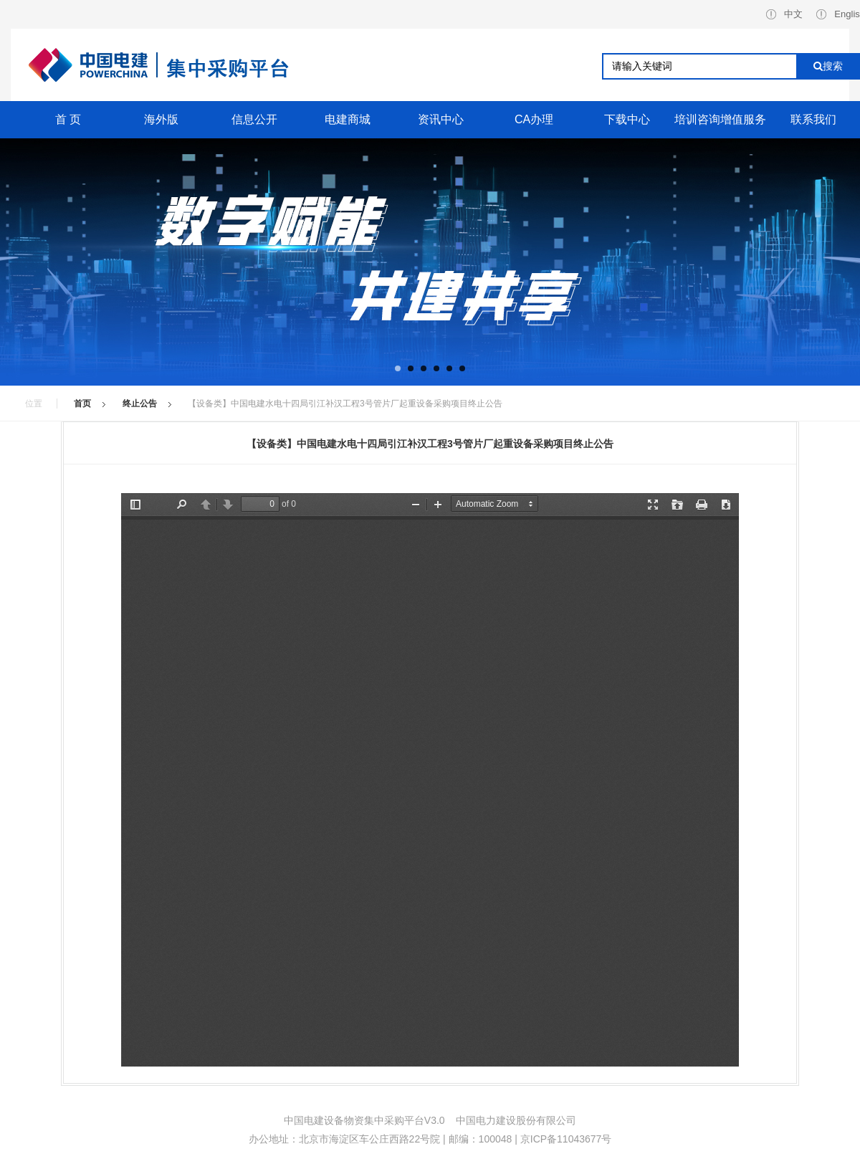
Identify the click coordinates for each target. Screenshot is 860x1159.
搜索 (828, 66)
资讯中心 (441, 119)
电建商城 (348, 119)
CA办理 (534, 119)
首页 (82, 404)
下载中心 (627, 119)
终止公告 (140, 404)
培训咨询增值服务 (720, 119)
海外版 (161, 119)
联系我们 (813, 119)
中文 (784, 14)
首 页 (68, 119)
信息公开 (254, 119)
